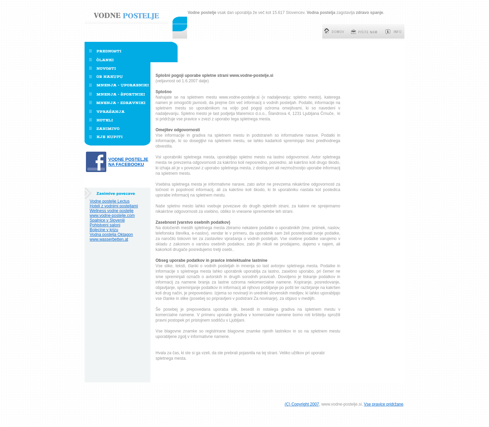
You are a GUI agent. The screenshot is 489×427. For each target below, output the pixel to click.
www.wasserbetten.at (109, 239)
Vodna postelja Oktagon (111, 234)
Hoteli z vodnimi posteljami (114, 206)
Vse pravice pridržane (383, 404)
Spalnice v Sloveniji (107, 220)
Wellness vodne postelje (111, 210)
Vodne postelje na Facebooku (128, 162)
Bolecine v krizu (104, 229)
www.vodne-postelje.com (112, 215)
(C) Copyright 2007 (302, 404)
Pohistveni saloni (105, 225)
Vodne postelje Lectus (109, 201)
